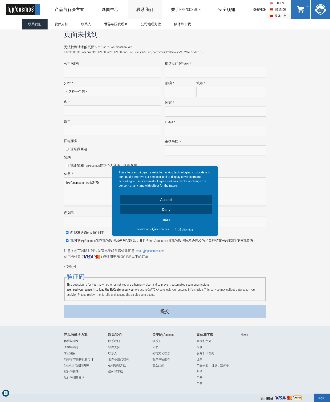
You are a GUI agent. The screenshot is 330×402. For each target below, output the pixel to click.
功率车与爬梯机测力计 (78, 359)
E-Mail (170, 122)
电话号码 (173, 142)
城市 (201, 83)
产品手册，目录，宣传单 (213, 365)
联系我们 (35, 24)
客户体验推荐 (161, 359)
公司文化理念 (161, 353)
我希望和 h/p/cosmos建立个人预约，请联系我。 (105, 165)
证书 (155, 347)
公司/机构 (71, 63)
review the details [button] (98, 294)
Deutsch (280, 9)
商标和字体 (204, 341)
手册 (199, 377)
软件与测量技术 (74, 377)
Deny (166, 209)
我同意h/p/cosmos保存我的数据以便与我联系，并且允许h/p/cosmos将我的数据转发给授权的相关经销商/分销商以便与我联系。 (163, 240)
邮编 (169, 83)
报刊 (199, 347)
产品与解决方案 (69, 9)
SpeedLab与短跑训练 (76, 365)
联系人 (87, 24)
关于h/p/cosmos (186, 9)
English (280, 3)
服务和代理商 (205, 353)
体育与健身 (71, 341)
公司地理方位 (153, 24)
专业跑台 (70, 353)
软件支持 (62, 24)
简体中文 (280, 16)
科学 (199, 371)
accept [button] (120, 294)
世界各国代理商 (117, 24)
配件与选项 (71, 371)
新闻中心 (110, 9)
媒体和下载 (185, 24)
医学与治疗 (71, 347)
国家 (169, 102)
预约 (67, 157)
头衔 (68, 83)
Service (259, 9)
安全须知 (226, 9)
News (244, 335)
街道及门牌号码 (178, 63)
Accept (166, 199)
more (166, 219)
